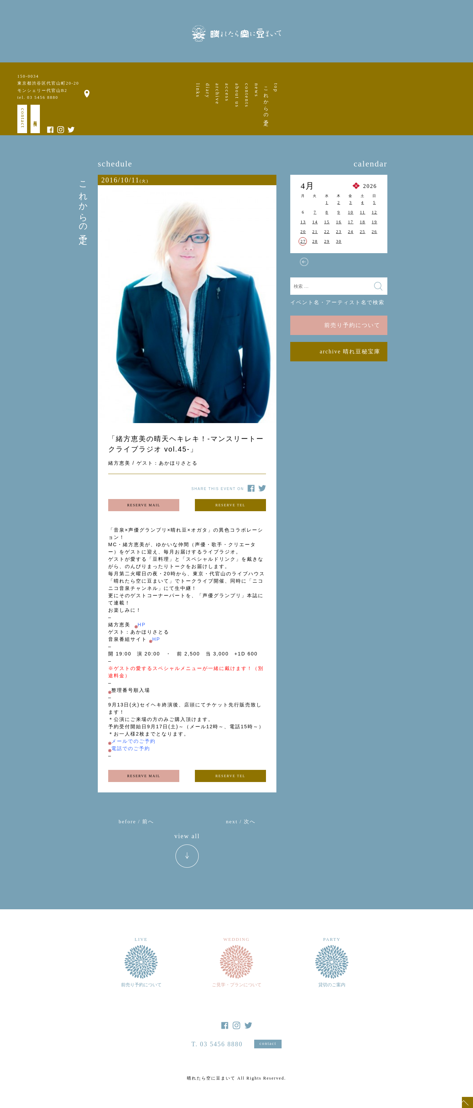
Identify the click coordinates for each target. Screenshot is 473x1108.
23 (339, 232)
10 (350, 212)
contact (23, 118)
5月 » (373, 262)
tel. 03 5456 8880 (37, 97)
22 (327, 232)
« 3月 (304, 262)
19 (374, 222)
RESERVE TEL (230, 505)
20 (303, 232)
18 (363, 222)
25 (363, 232)
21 (315, 232)
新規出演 (35, 119)
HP (142, 624)
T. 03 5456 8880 (217, 1044)
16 (339, 222)
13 (303, 222)
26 (374, 232)
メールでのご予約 (133, 741)
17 (350, 222)
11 (363, 212)
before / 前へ (136, 821)
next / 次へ (241, 821)
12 (374, 212)
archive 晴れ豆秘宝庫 (350, 351)
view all (187, 836)
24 (350, 232)
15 (327, 222)
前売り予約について (352, 325)
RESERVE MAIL (144, 505)
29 (327, 241)
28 (315, 241)
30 (339, 241)
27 (303, 241)
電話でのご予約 (130, 748)
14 (315, 222)
